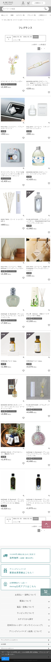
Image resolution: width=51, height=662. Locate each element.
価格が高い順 (27, 37)
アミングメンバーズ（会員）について (25, 631)
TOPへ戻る (46, 524)
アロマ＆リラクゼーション (29, 20)
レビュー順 (16, 40)
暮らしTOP (4, 15)
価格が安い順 (17, 37)
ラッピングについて (25, 613)
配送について (25, 601)
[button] (44, 48)
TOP (2, 20)
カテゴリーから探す (18, 20)
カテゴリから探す (25, 619)
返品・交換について (25, 607)
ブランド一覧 (31, 15)
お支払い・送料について (25, 595)
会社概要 (3, 644)
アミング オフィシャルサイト (9, 640)
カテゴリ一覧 (20, 15)
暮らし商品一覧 (8, 20)
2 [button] (41, 49)
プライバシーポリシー (7, 648)
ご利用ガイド (38, 3)
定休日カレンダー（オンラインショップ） (25, 625)
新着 (12, 15)
